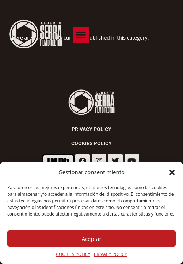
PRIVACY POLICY (110, 254)
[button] (172, 172)
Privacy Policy (91, 129)
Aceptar (91, 238)
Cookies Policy (91, 143)
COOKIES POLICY (73, 254)
